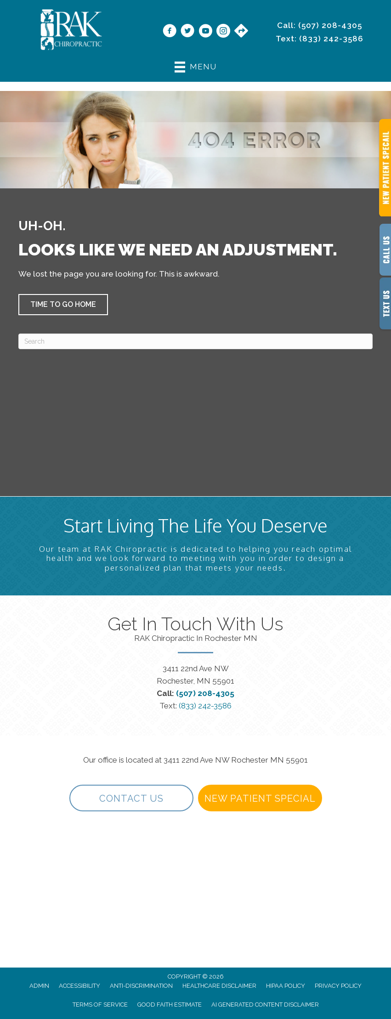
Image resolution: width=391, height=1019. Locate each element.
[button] (63, 304)
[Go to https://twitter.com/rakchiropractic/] (187, 31)
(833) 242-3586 (331, 38)
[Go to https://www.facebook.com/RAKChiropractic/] (169, 31)
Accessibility (79, 985)
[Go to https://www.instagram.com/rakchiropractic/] (223, 31)
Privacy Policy (338, 985)
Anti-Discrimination (141, 985)
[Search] (195, 341)
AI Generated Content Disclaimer (265, 1004)
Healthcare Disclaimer (219, 985)
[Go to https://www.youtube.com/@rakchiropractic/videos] (205, 31)
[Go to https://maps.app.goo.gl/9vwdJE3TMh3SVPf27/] (241, 31)
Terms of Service (100, 1004)
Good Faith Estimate (169, 1004)
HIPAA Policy (285, 985)
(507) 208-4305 (330, 25)
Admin (39, 985)
